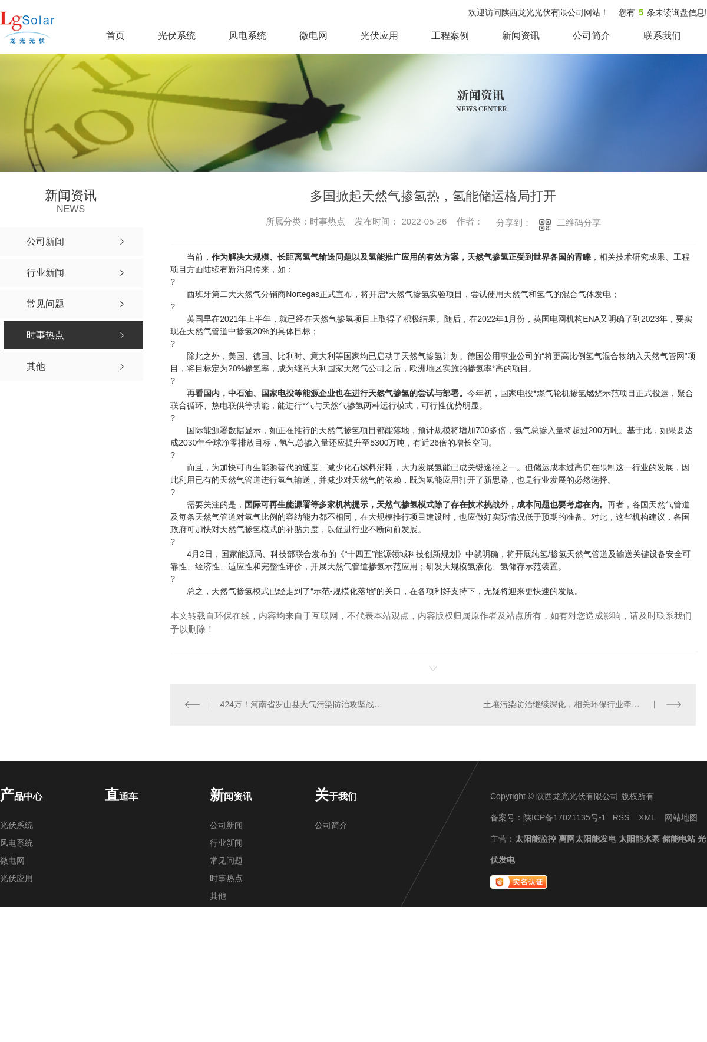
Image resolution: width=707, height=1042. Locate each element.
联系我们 (662, 36)
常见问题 (226, 860)
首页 (115, 36)
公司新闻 (226, 825)
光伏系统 (177, 36)
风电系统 (247, 36)
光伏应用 (379, 36)
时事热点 (226, 878)
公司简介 (591, 36)
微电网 (313, 36)
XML (647, 817)
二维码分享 (579, 222)
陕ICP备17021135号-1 (564, 817)
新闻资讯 (521, 36)
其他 (218, 896)
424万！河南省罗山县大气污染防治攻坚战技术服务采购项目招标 (302, 704)
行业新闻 (226, 843)
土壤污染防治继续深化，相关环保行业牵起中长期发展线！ (582, 704)
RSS (621, 817)
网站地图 (681, 817)
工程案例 (450, 36)
